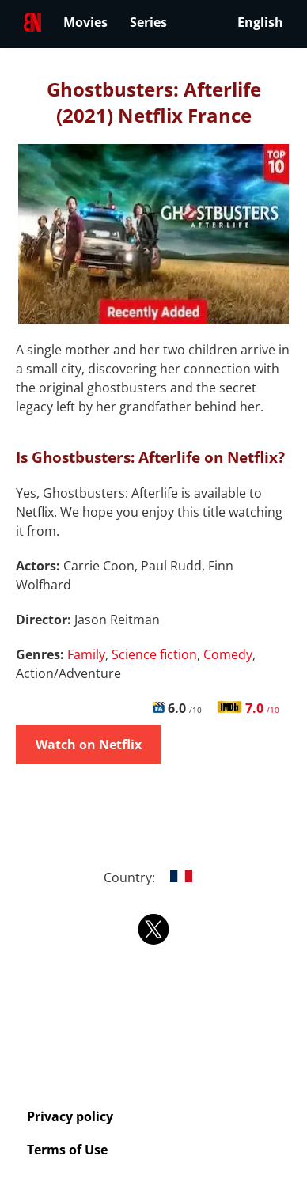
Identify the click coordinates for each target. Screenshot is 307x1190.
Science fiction (154, 654)
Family (86, 654)
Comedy (227, 654)
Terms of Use (67, 1149)
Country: (154, 877)
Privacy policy (70, 1116)
